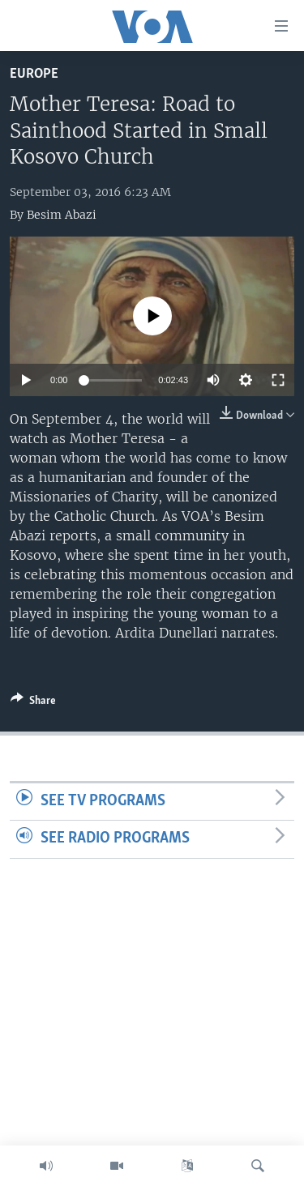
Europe (34, 74)
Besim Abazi (61, 214)
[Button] (33, 703)
